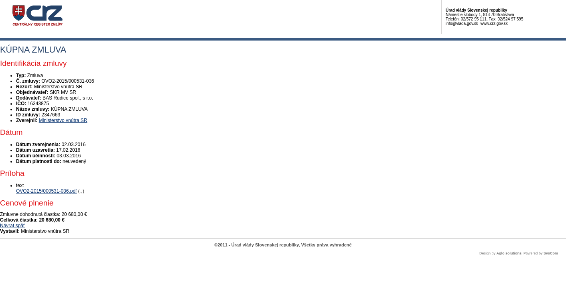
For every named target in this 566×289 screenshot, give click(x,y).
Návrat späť (12, 225)
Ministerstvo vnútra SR (63, 120)
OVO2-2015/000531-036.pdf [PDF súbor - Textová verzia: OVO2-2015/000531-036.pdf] (46, 191)
